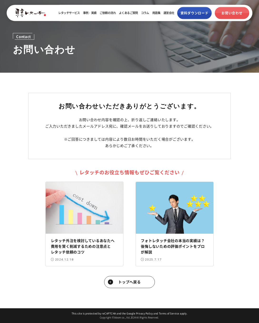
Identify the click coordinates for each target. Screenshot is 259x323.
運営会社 (168, 13)
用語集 (156, 13)
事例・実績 (90, 13)
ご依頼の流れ (108, 13)
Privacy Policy (144, 313)
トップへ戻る (129, 281)
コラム (145, 13)
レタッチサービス (69, 13)
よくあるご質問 (128, 13)
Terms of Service (169, 313)
